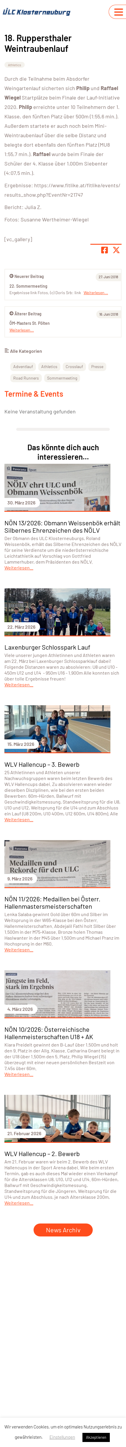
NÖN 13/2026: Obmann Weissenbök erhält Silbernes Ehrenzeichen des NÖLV (62, 526)
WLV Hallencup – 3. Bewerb (41, 764)
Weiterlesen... (21, 329)
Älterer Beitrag (25, 313)
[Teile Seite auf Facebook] (104, 250)
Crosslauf (74, 366)
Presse (97, 366)
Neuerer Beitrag (26, 276)
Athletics (14, 65)
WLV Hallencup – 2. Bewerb (42, 1153)
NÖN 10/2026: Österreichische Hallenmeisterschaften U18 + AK (48, 1032)
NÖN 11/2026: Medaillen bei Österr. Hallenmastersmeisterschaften (52, 902)
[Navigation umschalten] (118, 12)
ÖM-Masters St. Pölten (29, 323)
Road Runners (26, 377)
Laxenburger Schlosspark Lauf (47, 647)
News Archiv (63, 1230)
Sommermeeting (62, 377)
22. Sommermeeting (28, 286)
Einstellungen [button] (62, 1437)
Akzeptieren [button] (96, 1437)
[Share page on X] (116, 250)
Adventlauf (23, 366)
